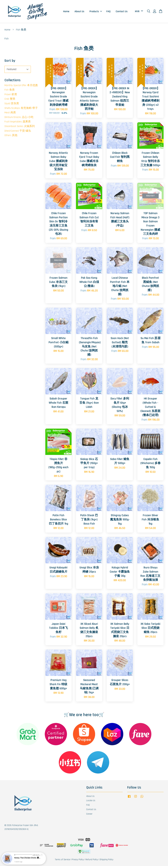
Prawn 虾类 (10, 94)
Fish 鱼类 (9, 89)
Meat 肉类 (10, 112)
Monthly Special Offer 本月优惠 (21, 85)
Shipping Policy (106, 859)
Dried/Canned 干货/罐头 (17, 131)
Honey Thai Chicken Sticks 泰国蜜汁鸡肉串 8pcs (27, 857)
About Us (79, 11)
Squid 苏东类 (11, 103)
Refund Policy (91, 859)
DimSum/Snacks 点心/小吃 (18, 117)
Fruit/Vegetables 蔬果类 (17, 121)
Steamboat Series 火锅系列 (19, 126)
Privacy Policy (78, 859)
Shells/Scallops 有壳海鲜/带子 (21, 108)
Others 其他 (10, 135)
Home (66, 11)
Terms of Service (62, 859)
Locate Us (90, 800)
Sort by (9, 60)
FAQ (108, 11)
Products (95, 11)
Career (89, 813)
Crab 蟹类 (9, 99)
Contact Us (122, 11)
